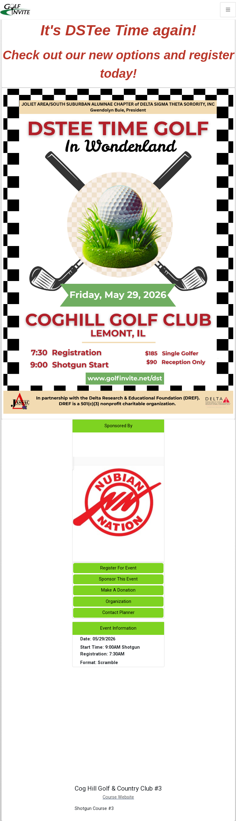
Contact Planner (118, 612)
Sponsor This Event (118, 579)
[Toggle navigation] (228, 9)
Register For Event (118, 568)
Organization (118, 601)
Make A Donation (118, 590)
